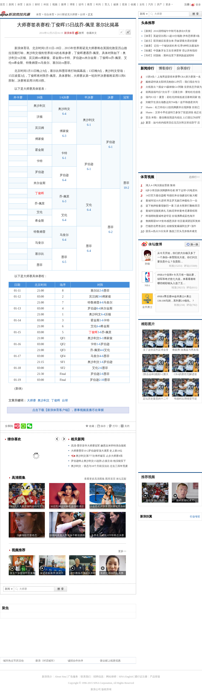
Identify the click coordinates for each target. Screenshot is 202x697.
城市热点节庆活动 (13, 660)
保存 (103, 426)
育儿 (107, 4)
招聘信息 (98, 676)
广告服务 (73, 676)
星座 (124, 4)
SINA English (126, 676)
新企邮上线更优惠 (110, 660)
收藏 (133, 4)
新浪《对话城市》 (46, 660)
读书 (81, 4)
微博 (63, 4)
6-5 (64, 262)
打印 (115, 426)
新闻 (11, 4)
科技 (46, 4)
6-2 (111, 232)
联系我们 (86, 676)
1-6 (102, 320)
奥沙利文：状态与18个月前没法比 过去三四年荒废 (99, 466)
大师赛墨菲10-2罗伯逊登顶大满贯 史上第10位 (96, 450)
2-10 (101, 379)
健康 (115, 4)
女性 (142, 4)
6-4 (64, 113)
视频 (54, 4)
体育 (20, 4)
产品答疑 (155, 676)
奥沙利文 (44, 400)
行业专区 (195, 516)
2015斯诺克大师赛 (67, 14)
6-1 (89, 124)
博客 (72, 4)
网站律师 (111, 676)
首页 (2, 4)
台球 (82, 14)
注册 (186, 4)
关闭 (126, 426)
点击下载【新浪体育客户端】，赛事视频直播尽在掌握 (68, 410)
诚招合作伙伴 (75, 660)
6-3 (64, 135)
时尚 (98, 4)
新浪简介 (47, 676)
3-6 (100, 296)
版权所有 (106, 689)
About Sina (60, 676)
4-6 (102, 302)
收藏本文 (92, 32)
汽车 (150, 4)
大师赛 (31, 400)
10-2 (126, 187)
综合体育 (49, 14)
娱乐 (28, 4)
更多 (168, 4)
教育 (89, 4)
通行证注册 (141, 676)
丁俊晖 (55, 400)
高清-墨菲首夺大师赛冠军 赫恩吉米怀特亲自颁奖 (98, 445)
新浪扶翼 (146, 516)
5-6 (102, 290)
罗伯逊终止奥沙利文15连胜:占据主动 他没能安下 (98, 460)
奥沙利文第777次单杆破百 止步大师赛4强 (99, 455)
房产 (159, 4)
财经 (37, 4)
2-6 (100, 368)
